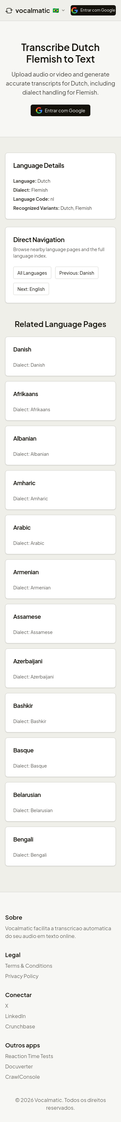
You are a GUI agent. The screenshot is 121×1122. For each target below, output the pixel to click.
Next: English (31, 289)
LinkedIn (15, 1016)
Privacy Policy (21, 976)
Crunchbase (20, 1026)
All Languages (32, 273)
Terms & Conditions (28, 965)
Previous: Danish (76, 273)
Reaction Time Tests (29, 1056)
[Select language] (59, 10)
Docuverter (19, 1066)
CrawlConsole (22, 1076)
